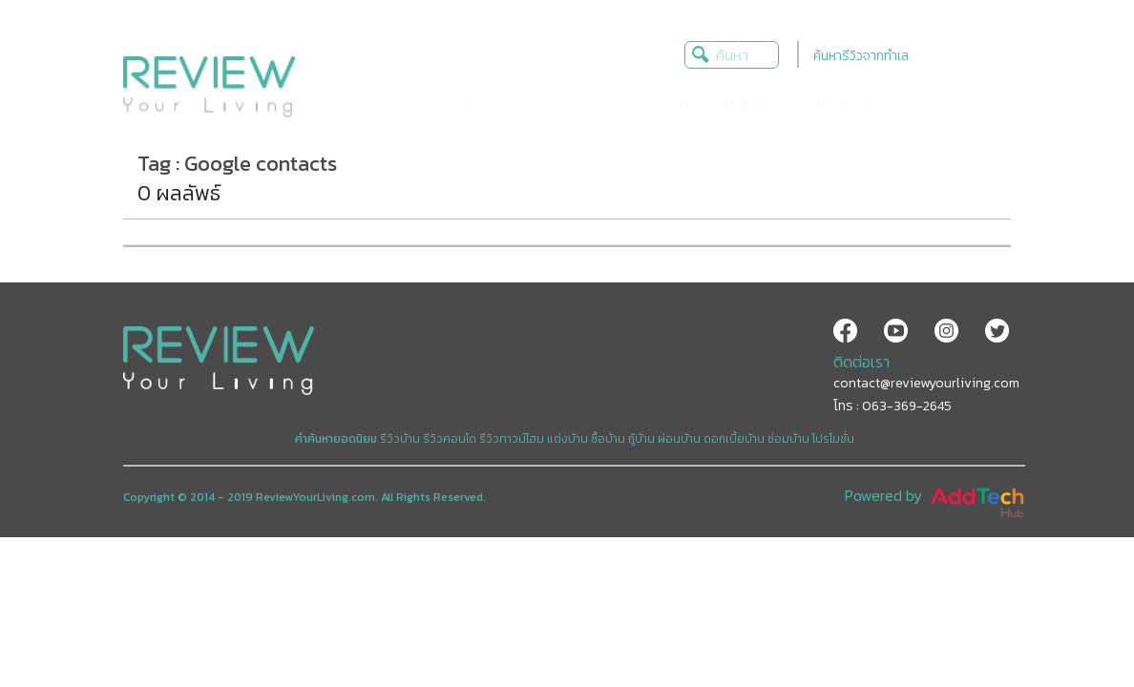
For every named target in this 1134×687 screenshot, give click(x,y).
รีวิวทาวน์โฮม (511, 439)
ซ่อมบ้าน (788, 439)
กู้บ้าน (641, 439)
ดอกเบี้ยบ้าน (734, 439)
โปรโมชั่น (833, 439)
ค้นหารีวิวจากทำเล (861, 56)
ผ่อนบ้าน (679, 439)
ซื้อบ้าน (608, 439)
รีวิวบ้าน (400, 439)
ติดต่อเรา (861, 361)
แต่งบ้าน (567, 439)
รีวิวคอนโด (449, 439)
